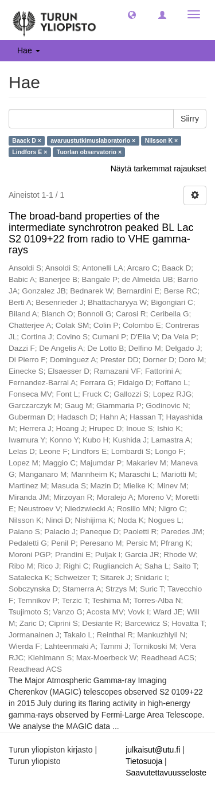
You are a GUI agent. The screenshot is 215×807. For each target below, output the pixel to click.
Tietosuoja (144, 761)
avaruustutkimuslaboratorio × (92, 140)
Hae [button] (28, 50)
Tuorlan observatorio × (89, 151)
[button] (132, 14)
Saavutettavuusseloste (166, 772)
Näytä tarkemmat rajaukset (158, 168)
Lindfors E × (29, 151)
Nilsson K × (161, 140)
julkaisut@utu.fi (153, 749)
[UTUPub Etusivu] (54, 20)
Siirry (190, 118)
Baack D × (26, 140)
